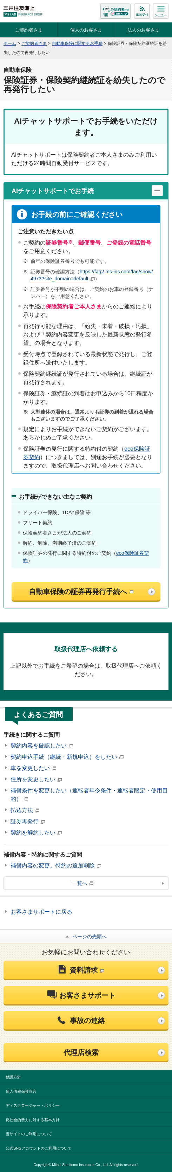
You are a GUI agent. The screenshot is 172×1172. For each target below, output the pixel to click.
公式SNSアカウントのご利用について (39, 1148)
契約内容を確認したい (42, 746)
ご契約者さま (28, 30)
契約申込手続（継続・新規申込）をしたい (67, 757)
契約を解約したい (36, 833)
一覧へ (82, 883)
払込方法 (25, 810)
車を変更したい (33, 768)
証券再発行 (28, 821)
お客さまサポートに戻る (41, 912)
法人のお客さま (143, 30)
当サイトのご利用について (29, 1134)
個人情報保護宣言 (21, 1091)
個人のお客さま (86, 30)
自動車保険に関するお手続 (77, 43)
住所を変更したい (36, 779)
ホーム (10, 43)
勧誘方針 (13, 1077)
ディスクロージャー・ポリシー (33, 1105)
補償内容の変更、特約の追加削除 (56, 865)
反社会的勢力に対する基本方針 (33, 1120)
